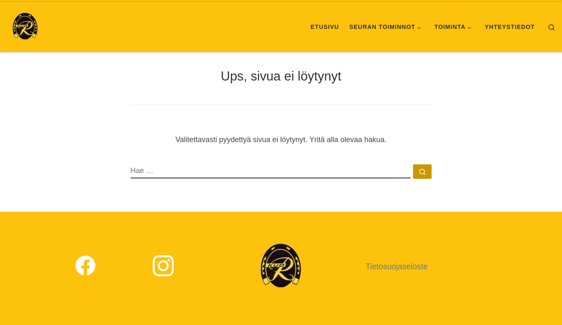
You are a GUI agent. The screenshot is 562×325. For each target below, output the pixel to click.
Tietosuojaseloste (397, 266)
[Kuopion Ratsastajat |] (25, 25)
